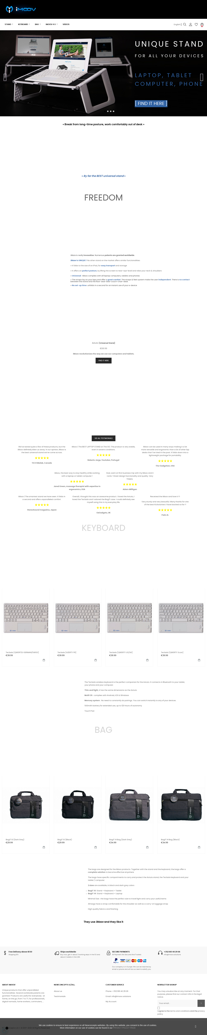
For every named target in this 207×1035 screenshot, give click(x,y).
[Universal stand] (107, 343)
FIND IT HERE (103, 360)
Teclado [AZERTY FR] (66, 652)
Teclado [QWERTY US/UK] (121, 652)
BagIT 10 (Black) (64, 840)
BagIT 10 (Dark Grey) (15, 840)
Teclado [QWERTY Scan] (172, 652)
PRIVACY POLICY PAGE (124, 1028)
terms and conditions (180, 1011)
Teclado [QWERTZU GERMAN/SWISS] (22, 652)
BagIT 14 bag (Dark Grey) (120, 840)
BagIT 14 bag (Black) (170, 840)
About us (58, 991)
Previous (5, 75)
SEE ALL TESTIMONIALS (104, 438)
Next (202, 75)
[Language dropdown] (178, 24)
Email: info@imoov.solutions (118, 996)
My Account (111, 1002)
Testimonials (60, 996)
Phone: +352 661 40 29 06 (117, 991)
